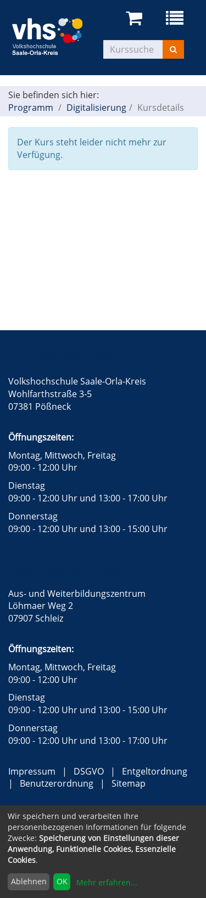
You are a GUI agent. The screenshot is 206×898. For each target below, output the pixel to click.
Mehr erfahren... (106, 882)
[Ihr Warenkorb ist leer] (136, 18)
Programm (30, 107)
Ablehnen (29, 881)
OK (62, 881)
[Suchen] (173, 49)
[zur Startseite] (55, 35)
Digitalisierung (96, 107)
